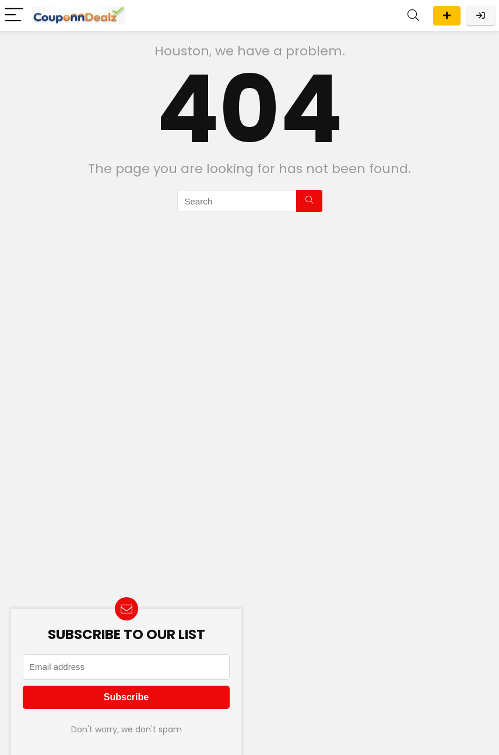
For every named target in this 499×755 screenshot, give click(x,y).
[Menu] (14, 15)
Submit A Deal (447, 15)
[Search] (413, 15)
